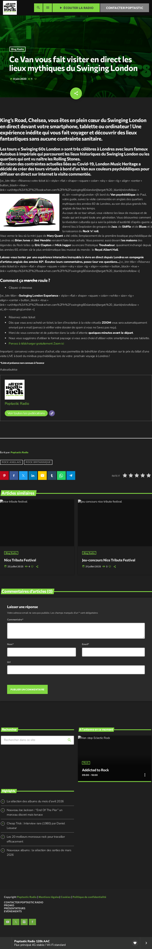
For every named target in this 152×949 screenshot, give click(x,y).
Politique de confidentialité (89, 896)
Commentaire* (15, 619)
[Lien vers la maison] (10, 8)
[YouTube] (7, 921)
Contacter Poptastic (124, 8)
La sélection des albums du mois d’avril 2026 (35, 801)
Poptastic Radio (17, 403)
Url (9, 661)
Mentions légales (49, 896)
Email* (85, 643)
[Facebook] (32, 921)
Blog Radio (17, 49)
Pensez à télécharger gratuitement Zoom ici (36, 343)
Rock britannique (38, 462)
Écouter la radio (76, 8)
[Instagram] (24, 921)
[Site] (52, 413)
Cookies (66, 896)
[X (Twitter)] (15, 921)
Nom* (10, 643)
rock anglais (11, 462)
